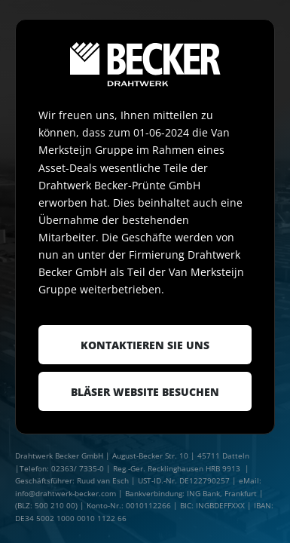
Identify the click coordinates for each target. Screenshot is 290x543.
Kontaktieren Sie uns (145, 345)
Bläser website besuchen (145, 392)
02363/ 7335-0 (77, 468)
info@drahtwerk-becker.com (65, 493)
